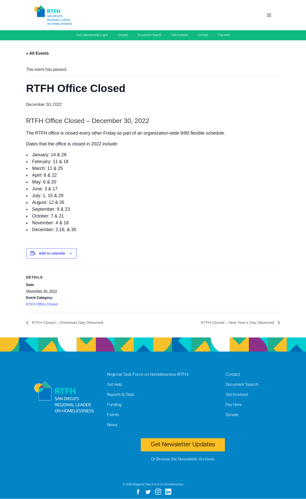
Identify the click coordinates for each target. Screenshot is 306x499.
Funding (114, 405)
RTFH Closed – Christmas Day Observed (68, 322)
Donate (123, 35)
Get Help (114, 385)
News (112, 425)
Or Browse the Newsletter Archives (183, 460)
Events (113, 415)
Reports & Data (120, 395)
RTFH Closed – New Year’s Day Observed (236, 322)
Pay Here (224, 35)
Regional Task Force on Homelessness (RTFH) (147, 375)
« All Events (37, 53)
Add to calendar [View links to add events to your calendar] (52, 253)
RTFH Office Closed (42, 304)
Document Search (149, 35)
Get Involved (180, 35)
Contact (203, 35)
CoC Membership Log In (92, 35)
